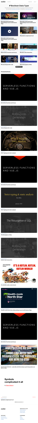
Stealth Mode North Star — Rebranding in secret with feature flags (9, 22)
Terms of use (22, 411)
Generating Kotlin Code (7, 64)
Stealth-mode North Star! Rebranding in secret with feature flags (9, 39)
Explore (8, 1)
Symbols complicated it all (27, 35)
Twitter (21, 417)
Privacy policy (22, 412)
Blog (21, 416)
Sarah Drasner (4, 51)
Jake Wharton (22, 51)
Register (30, 1)
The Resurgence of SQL (26, 64)
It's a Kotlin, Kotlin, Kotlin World (8, 285)
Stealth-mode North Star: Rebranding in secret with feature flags (28, 22)
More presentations (19, 402)
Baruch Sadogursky (5, 365)
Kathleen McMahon (5, 20)
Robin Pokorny (23, 34)
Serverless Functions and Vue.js (9, 52)
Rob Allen (3, 151)
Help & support (23, 409)
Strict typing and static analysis (8, 153)
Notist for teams (4, 417)
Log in (35, 1)
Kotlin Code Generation (26, 52)
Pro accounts (3, 416)
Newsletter (22, 419)
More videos (19, 66)
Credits (2, 419)
